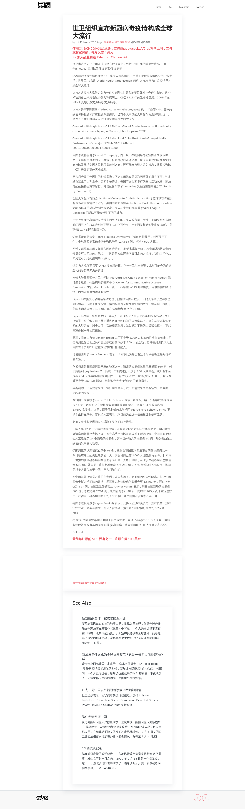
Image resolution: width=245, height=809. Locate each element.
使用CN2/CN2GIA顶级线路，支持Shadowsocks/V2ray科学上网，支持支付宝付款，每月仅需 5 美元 (122, 50)
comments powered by (89, 582)
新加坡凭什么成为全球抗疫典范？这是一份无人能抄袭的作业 (122, 656)
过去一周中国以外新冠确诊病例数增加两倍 (111, 690)
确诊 (111, 42)
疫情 (122, 42)
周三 (117, 42)
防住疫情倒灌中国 (94, 717)
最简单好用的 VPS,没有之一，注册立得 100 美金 (106, 539)
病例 (106, 42)
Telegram (184, 6)
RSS (170, 6)
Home (158, 6)
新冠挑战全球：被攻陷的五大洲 (104, 618)
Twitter (199, 6)
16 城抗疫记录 (92, 748)
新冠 (127, 42)
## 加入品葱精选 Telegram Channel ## (99, 57)
